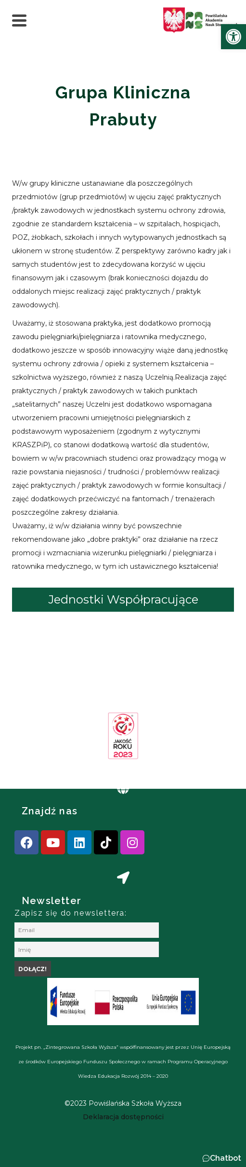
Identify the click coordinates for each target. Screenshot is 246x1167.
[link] (233, 36)
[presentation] (38, 739)
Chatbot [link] (225, 1158)
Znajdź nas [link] (50, 811)
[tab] (123, 600)
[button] (221, 1158)
